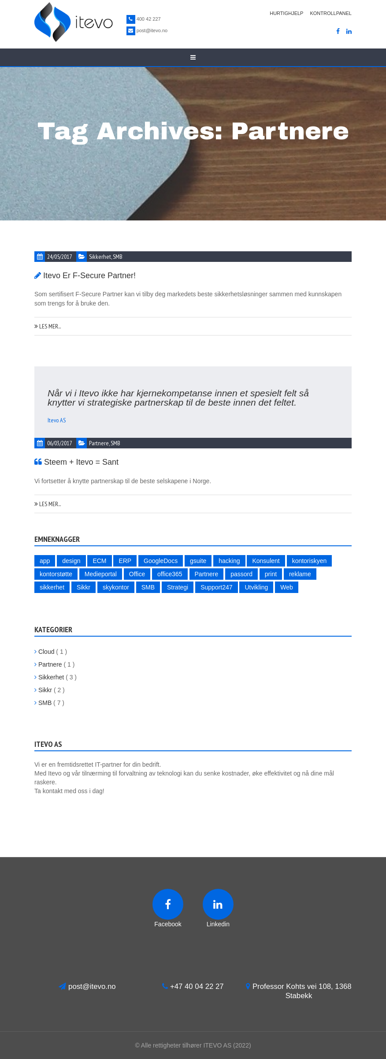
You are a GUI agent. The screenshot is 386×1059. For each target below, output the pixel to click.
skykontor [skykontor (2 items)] (116, 587)
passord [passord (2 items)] (241, 574)
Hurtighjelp (286, 13)
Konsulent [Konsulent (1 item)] (265, 560)
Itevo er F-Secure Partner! (89, 275)
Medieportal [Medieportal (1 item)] (101, 574)
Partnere (99, 443)
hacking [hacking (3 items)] (229, 560)
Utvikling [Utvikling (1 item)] (256, 587)
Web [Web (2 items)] (286, 587)
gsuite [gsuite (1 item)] (198, 560)
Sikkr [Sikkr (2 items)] (83, 587)
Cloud (44, 651)
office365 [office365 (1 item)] (169, 574)
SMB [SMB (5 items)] (148, 587)
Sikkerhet (100, 257)
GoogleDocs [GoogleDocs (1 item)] (161, 560)
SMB (117, 257)
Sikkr (43, 690)
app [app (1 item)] (45, 560)
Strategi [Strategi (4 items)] (177, 587)
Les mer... (47, 326)
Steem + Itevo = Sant (81, 462)
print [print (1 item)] (271, 574)
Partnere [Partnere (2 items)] (207, 574)
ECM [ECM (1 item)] (99, 560)
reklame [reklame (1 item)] (300, 574)
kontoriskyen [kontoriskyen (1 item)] (309, 560)
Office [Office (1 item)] (137, 574)
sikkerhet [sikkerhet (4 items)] (52, 587)
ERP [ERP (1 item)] (125, 560)
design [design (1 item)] (71, 560)
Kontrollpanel (331, 13)
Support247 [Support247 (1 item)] (216, 587)
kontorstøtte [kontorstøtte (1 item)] (56, 574)
